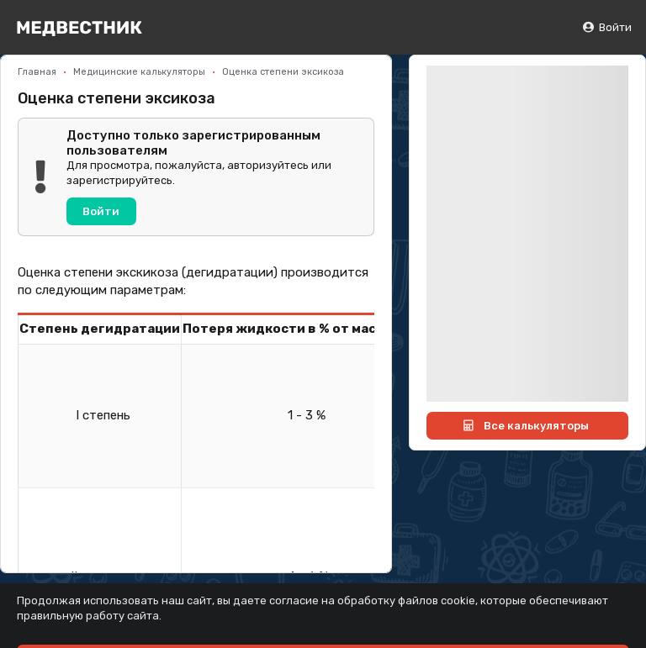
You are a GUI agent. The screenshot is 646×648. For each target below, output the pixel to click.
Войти (607, 27)
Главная (37, 71)
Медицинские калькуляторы (139, 71)
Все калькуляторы (525, 425)
